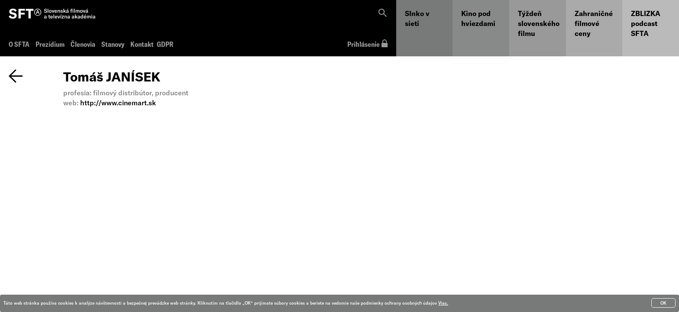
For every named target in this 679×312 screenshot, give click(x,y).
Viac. (443, 303)
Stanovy (112, 44)
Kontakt (142, 44)
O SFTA (19, 44)
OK (663, 303)
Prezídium (50, 44)
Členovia (83, 44)
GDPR (164, 44)
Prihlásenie (367, 44)
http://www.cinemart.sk (118, 102)
